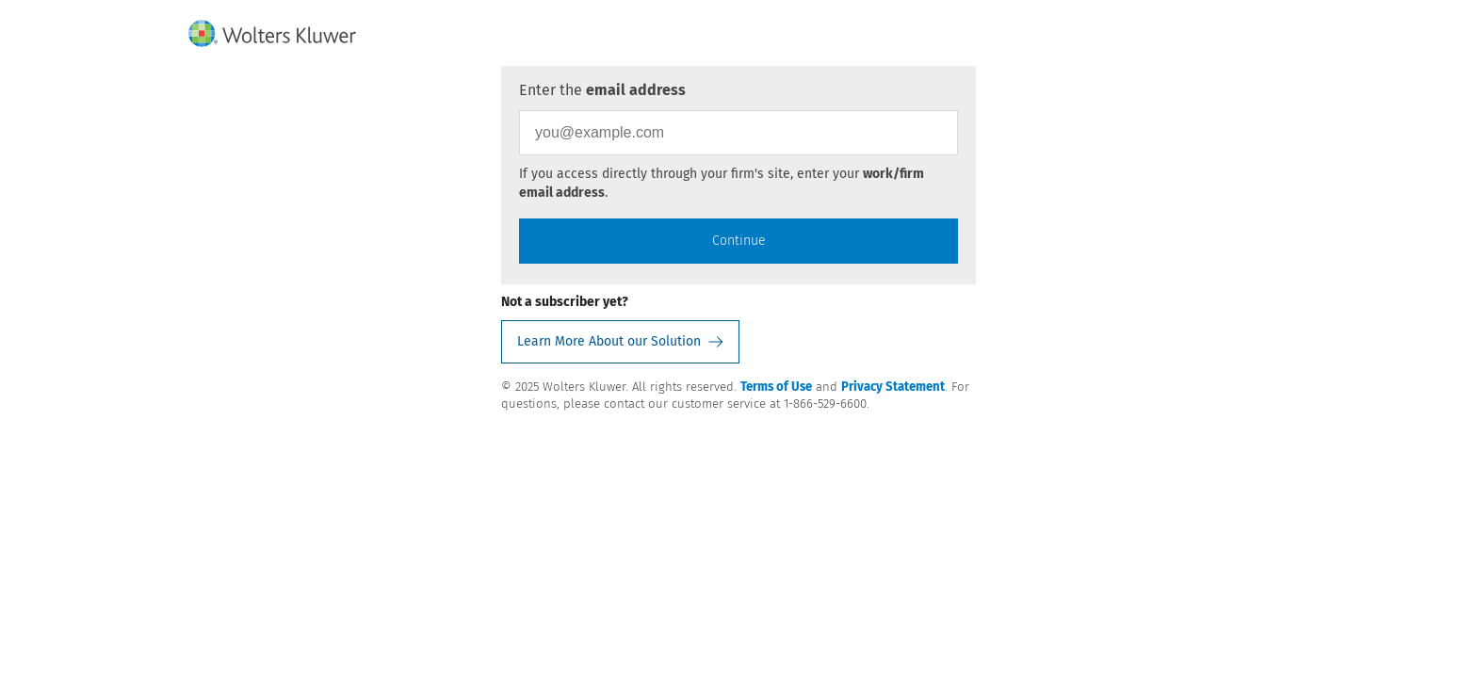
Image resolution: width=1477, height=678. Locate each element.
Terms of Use (776, 386)
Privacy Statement (893, 386)
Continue (739, 241)
